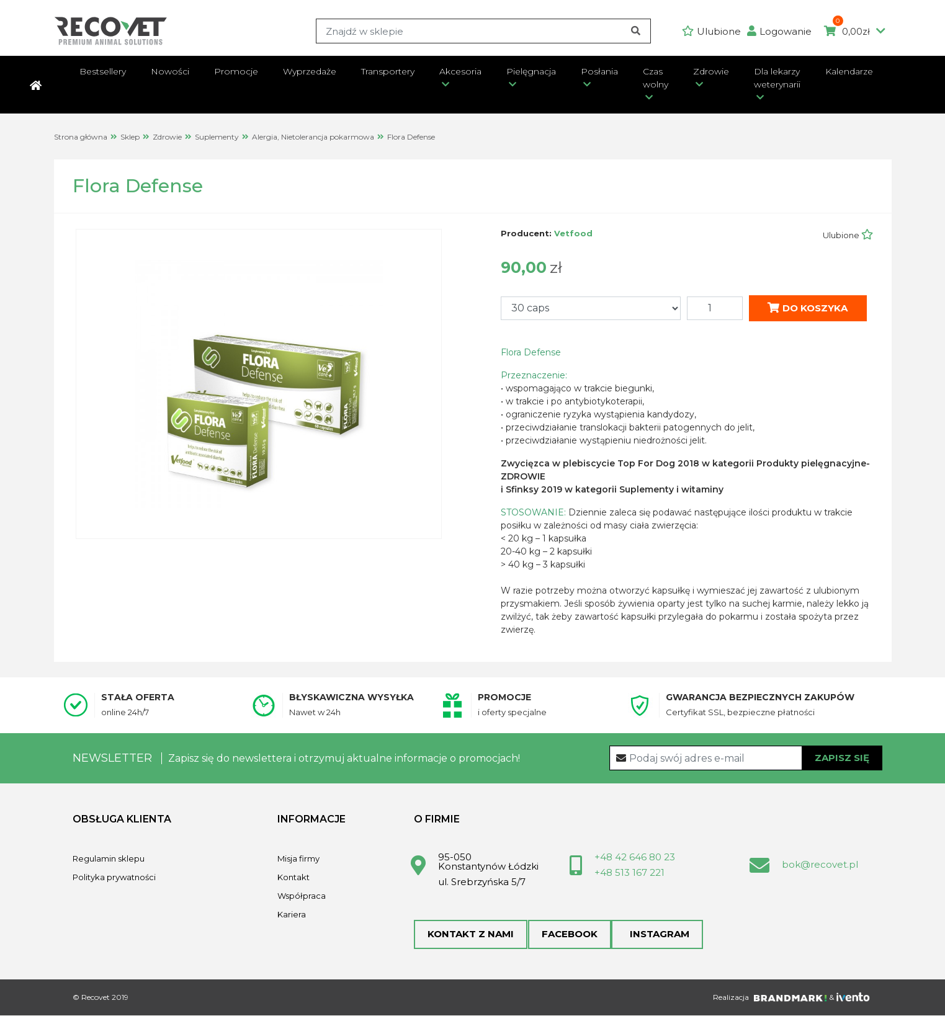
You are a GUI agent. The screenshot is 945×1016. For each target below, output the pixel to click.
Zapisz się (842, 757)
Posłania (599, 71)
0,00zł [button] (855, 31)
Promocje (236, 71)
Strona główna (80, 136)
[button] (782, 31)
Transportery (387, 71)
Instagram (656, 934)
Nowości (170, 71)
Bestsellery (102, 71)
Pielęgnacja (531, 71)
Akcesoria (460, 71)
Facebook (569, 934)
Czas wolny (655, 78)
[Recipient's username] (746, 758)
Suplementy (217, 136)
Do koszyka (808, 307)
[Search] (483, 31)
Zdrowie (711, 71)
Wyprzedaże (309, 71)
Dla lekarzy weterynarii (777, 78)
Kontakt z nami (471, 934)
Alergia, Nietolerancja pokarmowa (313, 136)
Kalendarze (849, 71)
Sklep (130, 136)
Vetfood (573, 233)
